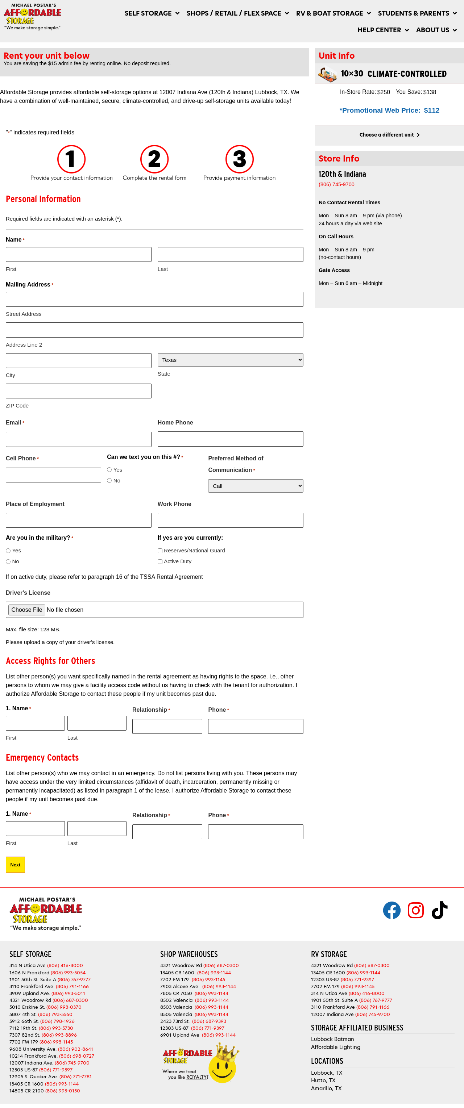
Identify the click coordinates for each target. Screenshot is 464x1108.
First (11, 268)
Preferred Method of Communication (235, 463)
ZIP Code (17, 404)
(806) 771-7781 (75, 1074)
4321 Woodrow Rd (31, 997)
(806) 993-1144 (62, 1081)
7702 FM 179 (23, 1039)
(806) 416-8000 (65, 962)
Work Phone (174, 502)
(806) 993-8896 (59, 1032)
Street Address (23, 313)
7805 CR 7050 (176, 990)
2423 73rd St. (175, 1018)
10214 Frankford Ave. (33, 1053)
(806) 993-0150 (62, 1087)
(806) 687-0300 (70, 997)
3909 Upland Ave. (29, 990)
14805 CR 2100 (26, 1087)
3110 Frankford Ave (333, 1004)
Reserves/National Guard (194, 548)
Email (15, 421)
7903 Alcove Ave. (181, 984)
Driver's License (28, 591)
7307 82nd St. (24, 1032)
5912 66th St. (24, 1018)
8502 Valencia (176, 997)
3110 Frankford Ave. (31, 984)
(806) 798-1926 (57, 1018)
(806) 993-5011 (68, 990)
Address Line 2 (24, 343)
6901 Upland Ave (179, 1032)
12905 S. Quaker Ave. (33, 1074)
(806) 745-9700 (72, 1060)
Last (163, 268)
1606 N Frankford (29, 969)
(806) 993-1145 (56, 1039)
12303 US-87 (23, 1067)
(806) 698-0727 (76, 1053)
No (116, 479)
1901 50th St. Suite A (32, 976)
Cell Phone (22, 457)
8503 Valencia (176, 1004)
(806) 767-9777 (74, 976)
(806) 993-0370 (64, 1004)
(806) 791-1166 (72, 984)
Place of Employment (35, 502)
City (10, 374)
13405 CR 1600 (26, 1081)
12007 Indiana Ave (332, 1011)
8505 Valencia (176, 1011)
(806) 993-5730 (56, 1025)
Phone (218, 708)
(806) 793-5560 (55, 1011)
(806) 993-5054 (68, 969)
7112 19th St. (23, 1025)
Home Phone (175, 421)
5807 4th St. (23, 1011)
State (164, 372)
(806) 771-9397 (55, 1067)
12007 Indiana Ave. (31, 1060)
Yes (117, 468)
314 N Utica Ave (27, 962)
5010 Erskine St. (27, 1004)
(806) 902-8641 (75, 1046)
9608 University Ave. (33, 1046)
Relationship (151, 708)
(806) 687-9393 (209, 1018)
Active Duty (177, 559)
